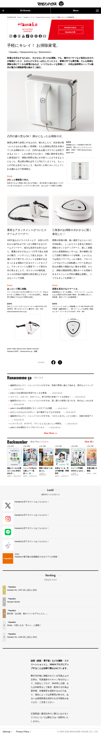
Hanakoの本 (73, 32)
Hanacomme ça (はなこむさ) (45, 17)
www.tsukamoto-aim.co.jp (16, 312)
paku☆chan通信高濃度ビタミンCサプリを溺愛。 (39, 408)
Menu (86, 10)
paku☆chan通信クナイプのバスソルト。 (35, 427)
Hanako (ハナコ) (29, 17)
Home (19, 17)
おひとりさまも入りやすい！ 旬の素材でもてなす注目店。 (43, 412)
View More (50, 433)
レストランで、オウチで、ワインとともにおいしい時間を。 (43, 424)
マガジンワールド (50, 3)
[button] (91, 460)
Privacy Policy (22, 732)
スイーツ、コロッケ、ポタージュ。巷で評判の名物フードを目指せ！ (47, 397)
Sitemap (6, 732)
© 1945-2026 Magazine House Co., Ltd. (77, 732)
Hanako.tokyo (73, 28)
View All (89, 442)
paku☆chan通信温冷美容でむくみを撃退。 (36, 393)
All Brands (16, 10)
